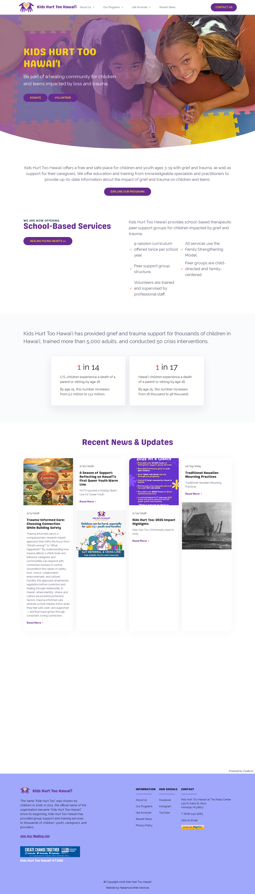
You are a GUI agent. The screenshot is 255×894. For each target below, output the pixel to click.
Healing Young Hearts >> (48, 241)
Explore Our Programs (128, 191)
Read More (35, 622)
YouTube (164, 812)
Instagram (165, 806)
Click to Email (189, 820)
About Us (85, 7)
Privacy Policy (144, 825)
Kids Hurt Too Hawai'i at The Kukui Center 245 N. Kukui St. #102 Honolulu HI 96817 (206, 803)
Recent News (167, 7)
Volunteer (63, 97)
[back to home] (32, 7)
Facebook (165, 800)
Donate (35, 97)
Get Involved (139, 7)
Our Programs (111, 7)
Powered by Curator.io (241, 771)
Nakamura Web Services (134, 887)
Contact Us (223, 7)
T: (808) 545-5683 (192, 813)
